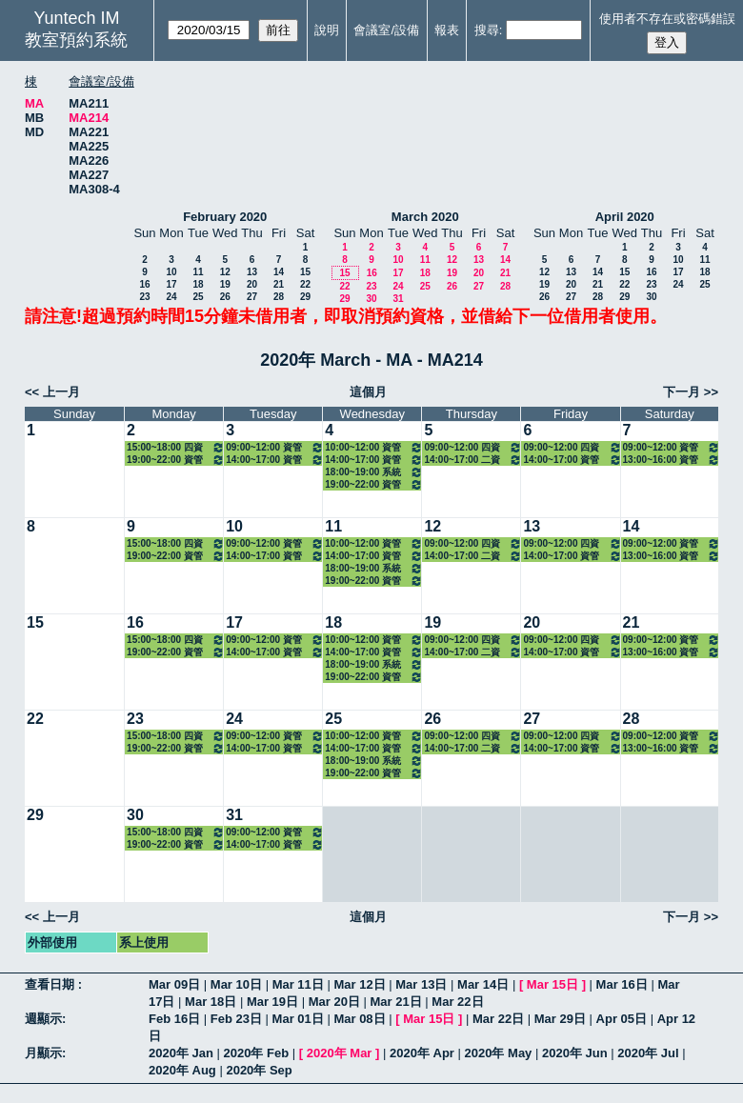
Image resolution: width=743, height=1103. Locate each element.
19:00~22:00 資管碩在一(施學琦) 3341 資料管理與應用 (176, 459)
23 (144, 296)
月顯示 (43, 1053)
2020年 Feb (257, 1053)
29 (305, 296)
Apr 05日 (621, 1019)
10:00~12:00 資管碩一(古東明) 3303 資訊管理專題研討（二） (374, 447)
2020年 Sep (258, 1070)
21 (278, 284)
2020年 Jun (575, 1053)
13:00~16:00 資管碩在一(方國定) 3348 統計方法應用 (671, 459)
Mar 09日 (174, 984)
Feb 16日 (174, 1019)
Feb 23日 (236, 1019)
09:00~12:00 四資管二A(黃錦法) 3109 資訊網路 (473, 447)
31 (397, 298)
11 (197, 272)
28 (278, 296)
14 (278, 272)
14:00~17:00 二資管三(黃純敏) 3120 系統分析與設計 (473, 459)
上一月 (61, 392)
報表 (446, 30)
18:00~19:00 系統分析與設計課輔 (374, 472)
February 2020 (225, 217)
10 (171, 272)
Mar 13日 (421, 984)
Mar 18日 (210, 1001)
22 (305, 284)
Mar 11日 (298, 984)
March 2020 (425, 217)
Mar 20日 (334, 1001)
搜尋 (486, 30)
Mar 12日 (359, 984)
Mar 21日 (396, 1001)
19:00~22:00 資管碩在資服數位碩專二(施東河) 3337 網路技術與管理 (374, 484)
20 (252, 284)
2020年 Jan (181, 1053)
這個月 (368, 392)
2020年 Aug (182, 1070)
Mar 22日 (457, 1001)
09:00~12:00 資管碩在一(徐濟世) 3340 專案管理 (671, 447)
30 (371, 298)
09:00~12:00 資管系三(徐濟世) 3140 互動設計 (275, 447)
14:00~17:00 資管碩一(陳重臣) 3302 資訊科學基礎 (275, 459)
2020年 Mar (339, 1053)
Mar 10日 (236, 984)
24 (171, 296)
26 (225, 296)
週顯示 (43, 1019)
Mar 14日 (483, 984)
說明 (326, 30)
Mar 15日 (552, 984)
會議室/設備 (386, 30)
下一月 (681, 392)
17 (171, 284)
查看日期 (51, 984)
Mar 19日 (272, 1001)
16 (144, 284)
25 (197, 296)
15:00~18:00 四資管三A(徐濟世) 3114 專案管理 (176, 447)
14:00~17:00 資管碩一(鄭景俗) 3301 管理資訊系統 (374, 459)
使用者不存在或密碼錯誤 (667, 18)
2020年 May (498, 1053)
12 (225, 272)
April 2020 (624, 217)
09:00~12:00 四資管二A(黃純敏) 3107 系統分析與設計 (572, 447)
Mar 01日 (298, 1019)
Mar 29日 (560, 1019)
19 (225, 284)
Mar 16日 (622, 984)
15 (305, 272)
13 (252, 272)
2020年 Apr (422, 1053)
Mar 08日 (359, 1019)
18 (197, 284)
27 (252, 296)
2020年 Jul (647, 1053)
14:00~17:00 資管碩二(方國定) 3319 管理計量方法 (572, 459)
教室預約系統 (76, 40)
